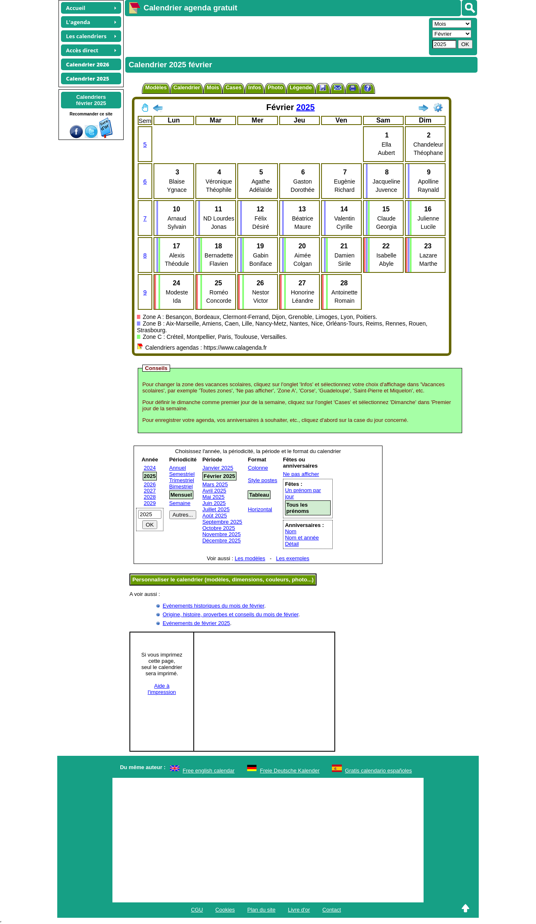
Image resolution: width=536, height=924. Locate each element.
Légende (301, 87)
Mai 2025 (213, 497)
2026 (150, 484)
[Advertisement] (276, 35)
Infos (254, 87)
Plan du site (261, 910)
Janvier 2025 (217, 468)
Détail (292, 544)
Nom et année (302, 537)
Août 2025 (214, 515)
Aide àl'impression (162, 689)
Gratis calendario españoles (378, 770)
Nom (290, 531)
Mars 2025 (215, 484)
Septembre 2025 (222, 522)
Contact (331, 910)
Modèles (156, 87)
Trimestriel (181, 480)
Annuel (177, 468)
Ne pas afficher (301, 474)
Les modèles (250, 558)
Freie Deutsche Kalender (290, 770)
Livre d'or (299, 910)
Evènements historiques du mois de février (213, 606)
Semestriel (182, 474)
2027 (150, 491)
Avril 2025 (214, 491)
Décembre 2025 (221, 540)
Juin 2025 (214, 503)
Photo (275, 87)
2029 (150, 503)
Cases (233, 87)
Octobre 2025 (218, 528)
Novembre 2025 (221, 534)
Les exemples (292, 558)
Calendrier (186, 87)
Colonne (258, 468)
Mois (213, 87)
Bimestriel (181, 486)
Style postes (262, 480)
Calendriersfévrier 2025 (91, 100)
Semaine (179, 503)
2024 (150, 468)
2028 (150, 497)
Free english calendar (208, 770)
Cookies (225, 910)
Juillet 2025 (216, 509)
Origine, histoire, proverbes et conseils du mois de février (230, 614)
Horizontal (260, 509)
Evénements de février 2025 (196, 623)
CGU (197, 910)
